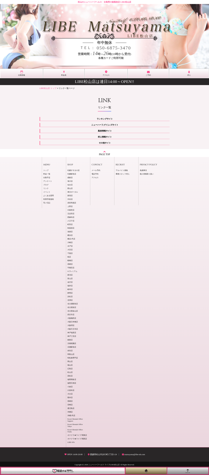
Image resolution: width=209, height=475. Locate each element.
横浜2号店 (71, 239)
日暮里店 (70, 210)
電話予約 (95, 174)
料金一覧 (46, 174)
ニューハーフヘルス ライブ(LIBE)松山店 (104, 465)
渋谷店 (70, 199)
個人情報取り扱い (147, 174)
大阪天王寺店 (72, 329)
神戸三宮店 (71, 336)
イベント (46, 192)
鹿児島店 (70, 408)
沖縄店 (70, 412)
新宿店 (70, 196)
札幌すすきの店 (73, 170)
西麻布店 (70, 217)
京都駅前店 (71, 347)
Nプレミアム (72, 271)
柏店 (69, 257)
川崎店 (70, 242)
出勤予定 (46, 178)
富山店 (70, 278)
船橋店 (70, 260)
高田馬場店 (71, 203)
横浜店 (70, 235)
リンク (46, 188)
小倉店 (70, 387)
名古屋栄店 (71, 307)
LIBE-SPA (71, 442)
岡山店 (70, 361)
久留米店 (70, 390)
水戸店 (70, 246)
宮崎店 (70, 405)
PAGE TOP (104, 153)
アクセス (95, 178)
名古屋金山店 (72, 311)
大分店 (70, 394)
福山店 (70, 365)
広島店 (70, 369)
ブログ (46, 185)
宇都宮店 (70, 268)
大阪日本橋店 (72, 322)
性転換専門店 (72, 358)
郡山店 (70, 188)
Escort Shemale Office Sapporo (75, 420)
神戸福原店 (71, 333)
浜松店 (70, 297)
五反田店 (70, 214)
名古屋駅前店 (72, 304)
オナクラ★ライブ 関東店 (77, 435)
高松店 (70, 376)
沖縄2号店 (71, 416)
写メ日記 (46, 203)
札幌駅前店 (71, 174)
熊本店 (70, 397)
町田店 (70, 224)
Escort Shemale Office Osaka (75, 431)
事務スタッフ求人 (123, 174)
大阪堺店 (70, 325)
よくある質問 (48, 196)
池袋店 (70, 232)
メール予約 (96, 170)
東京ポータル (72, 192)
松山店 (70, 372)
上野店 (70, 206)
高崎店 (70, 264)
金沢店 (70, 282)
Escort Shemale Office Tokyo (75, 425)
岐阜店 (70, 289)
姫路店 (70, 340)
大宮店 (70, 250)
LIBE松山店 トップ (48, 88)
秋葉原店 (70, 228)
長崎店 (70, 401)
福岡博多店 (71, 379)
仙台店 (70, 185)
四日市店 (70, 315)
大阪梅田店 (71, 318)
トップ (46, 170)
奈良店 (70, 351)
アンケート (47, 181)
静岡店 (70, 293)
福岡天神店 (71, 383)
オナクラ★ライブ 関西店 (77, 439)
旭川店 (70, 181)
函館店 (70, 178)
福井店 (70, 286)
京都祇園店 (71, 343)
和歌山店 (70, 354)
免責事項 (143, 170)
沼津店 (70, 300)
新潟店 (70, 275)
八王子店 (70, 221)
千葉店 (70, 253)
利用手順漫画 (48, 199)
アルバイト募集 (122, 170)
